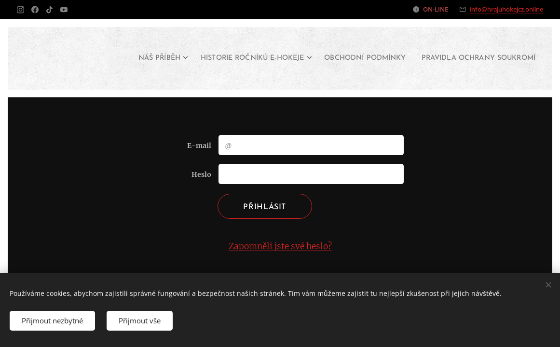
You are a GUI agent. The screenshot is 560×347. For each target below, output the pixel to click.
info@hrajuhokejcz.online (506, 9)
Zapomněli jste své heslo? (280, 246)
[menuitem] (219, 58)
